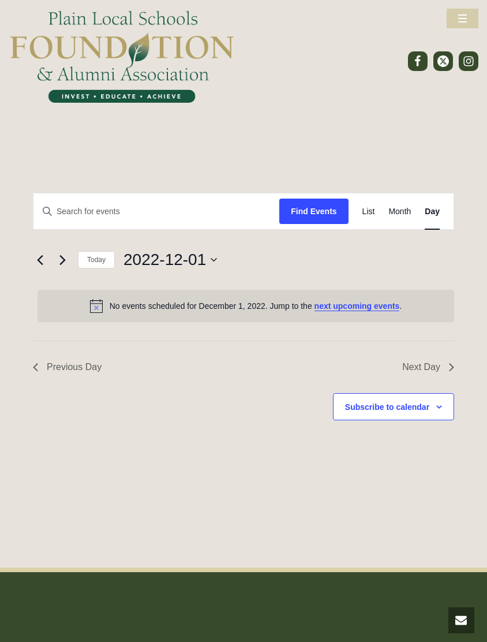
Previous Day (67, 367)
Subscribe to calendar (387, 407)
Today (96, 260)
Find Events (313, 211)
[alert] (246, 306)
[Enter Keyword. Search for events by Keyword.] (156, 211)
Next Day (428, 367)
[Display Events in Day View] (432, 211)
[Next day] (62, 260)
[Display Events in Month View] (399, 211)
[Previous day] (40, 260)
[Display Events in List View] (368, 211)
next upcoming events (357, 306)
